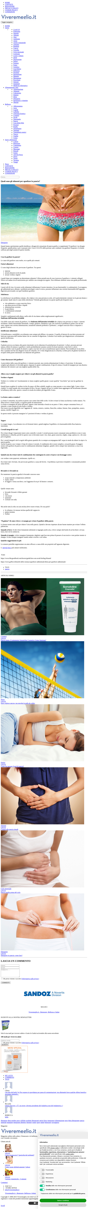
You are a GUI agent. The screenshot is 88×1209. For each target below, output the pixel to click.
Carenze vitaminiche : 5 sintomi (15, 1180)
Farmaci (16, 63)
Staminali (16, 84)
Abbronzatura (17, 106)
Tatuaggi (16, 130)
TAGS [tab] (7, 1081)
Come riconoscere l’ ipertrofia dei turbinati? (19, 1157)
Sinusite (16, 33)
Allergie (16, 35)
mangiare (10, 1124)
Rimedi (15, 151)
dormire (29, 1124)
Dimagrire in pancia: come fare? (11, 955)
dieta (9, 1122)
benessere (48, 1124)
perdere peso (15, 1122)
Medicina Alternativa (20, 85)
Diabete (16, 95)
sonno (34, 1124)
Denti (15, 57)
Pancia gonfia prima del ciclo (10, 892)
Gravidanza (17, 69)
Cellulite (16, 112)
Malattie (16, 76)
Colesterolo (17, 93)
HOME (7, 2)
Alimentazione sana (11, 87)
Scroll (3, 1207)
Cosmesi (16, 115)
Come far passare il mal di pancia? (12, 766)
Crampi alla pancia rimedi (9, 829)
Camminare (17, 145)
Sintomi (16, 82)
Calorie (15, 141)
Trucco (15, 134)
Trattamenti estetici (19, 132)
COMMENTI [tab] (9, 1079)
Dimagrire (16, 99)
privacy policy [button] (55, 1148)
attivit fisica (43, 1122)
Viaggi (15, 162)
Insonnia (16, 72)
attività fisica (6, 548)
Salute (7, 28)
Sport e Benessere (11, 140)
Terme (15, 158)
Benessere (16, 143)
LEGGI (3, 638)
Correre (15, 147)
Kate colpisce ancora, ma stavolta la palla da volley (18, 703)
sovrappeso (55, 1124)
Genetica (16, 67)
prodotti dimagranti (32, 1122)
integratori (51, 1122)
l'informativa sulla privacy (30, 980)
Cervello (16, 50)
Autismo (16, 44)
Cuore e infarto (18, 56)
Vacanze (16, 160)
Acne (15, 108)
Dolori (15, 61)
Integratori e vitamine (20, 100)
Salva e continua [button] (63, 1200)
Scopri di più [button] (63, 1205)
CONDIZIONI (10, 12)
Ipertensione (17, 74)
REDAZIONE (10, 6)
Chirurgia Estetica (19, 113)
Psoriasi (16, 125)
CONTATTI (9, 4)
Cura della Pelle (18, 123)
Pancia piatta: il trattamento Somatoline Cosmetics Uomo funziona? (23, 640)
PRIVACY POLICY (11, 8)
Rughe (15, 127)
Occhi (15, 117)
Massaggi (16, 149)
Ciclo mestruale (18, 52)
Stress (15, 156)
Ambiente (16, 39)
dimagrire (4, 1122)
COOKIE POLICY (11, 10)
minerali (3, 1124)
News (7, 164)
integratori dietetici (19, 1124)
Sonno (15, 153)
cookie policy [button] (70, 1154)
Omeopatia (17, 119)
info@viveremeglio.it (12, 1191)
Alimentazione (18, 89)
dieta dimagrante (73, 1122)
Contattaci (4, 1184)
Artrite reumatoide (19, 43)
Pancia (15, 121)
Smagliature (17, 128)
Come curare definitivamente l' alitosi (17, 1168)
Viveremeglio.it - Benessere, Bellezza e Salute (44, 1014)
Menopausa (17, 78)
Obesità (15, 102)
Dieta (15, 97)
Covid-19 (16, 29)
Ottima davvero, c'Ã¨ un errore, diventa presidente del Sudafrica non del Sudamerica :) (34, 1107)
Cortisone (16, 54)
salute (42, 1124)
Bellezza (8, 104)
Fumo (15, 65)
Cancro (15, 48)
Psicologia (16, 80)
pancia (7, 569)
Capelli (15, 110)
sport (38, 1124)
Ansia (15, 41)
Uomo (15, 138)
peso (66, 1122)
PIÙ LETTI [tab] (9, 1077)
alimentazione (59, 1122)
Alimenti (16, 91)
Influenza (16, 71)
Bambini (16, 46)
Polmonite (16, 31)
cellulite (23, 1122)
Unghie (15, 136)
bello (6, 1119)
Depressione (17, 59)
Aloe (15, 37)
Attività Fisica (18, 155)
